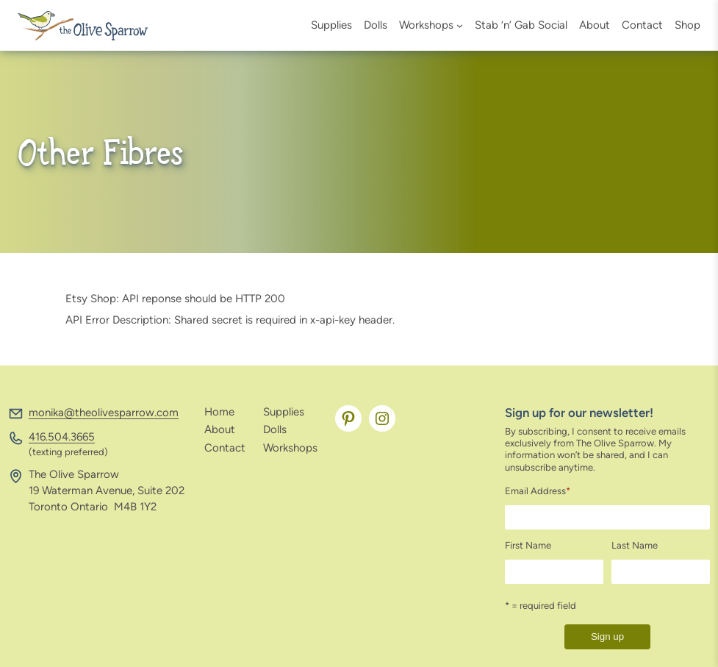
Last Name (634, 545)
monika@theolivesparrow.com (104, 412)
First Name (528, 545)
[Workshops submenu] (459, 25)
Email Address (537, 490)
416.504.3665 (62, 436)
